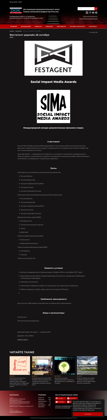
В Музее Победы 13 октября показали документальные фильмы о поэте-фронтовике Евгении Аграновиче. (86, 380)
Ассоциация (26, 26)
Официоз (49, 26)
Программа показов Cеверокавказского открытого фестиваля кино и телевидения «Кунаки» (65, 380)
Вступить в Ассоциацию (88, 18)
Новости (38, 26)
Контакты (93, 26)
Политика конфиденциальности (65, 406)
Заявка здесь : (22, 339)
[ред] (11, 37)
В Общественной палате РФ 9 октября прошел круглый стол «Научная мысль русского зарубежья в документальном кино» (41, 381)
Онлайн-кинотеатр (77, 26)
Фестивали (61, 26)
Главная (13, 26)
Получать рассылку (90, 16)
